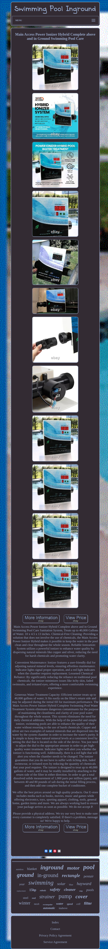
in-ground (48, 875)
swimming (41, 882)
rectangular (47, 904)
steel (25, 897)
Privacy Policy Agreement (55, 935)
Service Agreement (55, 942)
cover (81, 896)
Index (55, 922)
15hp (32, 890)
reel (34, 898)
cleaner (70, 889)
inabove (63, 908)
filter (88, 903)
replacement (21, 891)
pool (89, 867)
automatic (49, 908)
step (81, 891)
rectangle (71, 875)
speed (70, 904)
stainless (19, 869)
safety (55, 889)
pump (65, 896)
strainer (47, 896)
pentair (89, 876)
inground (52, 867)
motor (73, 868)
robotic (43, 890)
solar (61, 883)
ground (25, 875)
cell (78, 903)
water (59, 903)
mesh (36, 904)
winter (24, 902)
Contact (55, 929)
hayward (84, 883)
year (22, 884)
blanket (32, 869)
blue (71, 884)
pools (90, 890)
